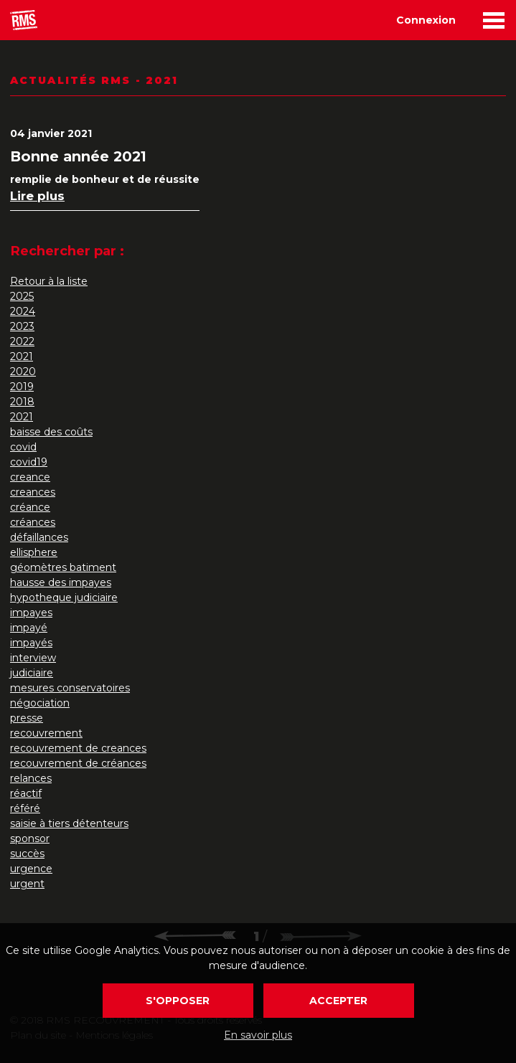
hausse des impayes (60, 582)
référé (25, 808)
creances (32, 492)
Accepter (338, 1000)
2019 (22, 386)
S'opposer (178, 1000)
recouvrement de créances (78, 763)
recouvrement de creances (78, 748)
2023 (22, 326)
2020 (23, 371)
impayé (28, 627)
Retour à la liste (49, 281)
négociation (40, 702)
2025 (22, 296)
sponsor (30, 838)
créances (32, 522)
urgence (31, 868)
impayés (31, 642)
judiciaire (31, 672)
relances (31, 778)
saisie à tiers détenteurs (69, 823)
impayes (31, 612)
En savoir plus (258, 1035)
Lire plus (37, 196)
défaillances (39, 537)
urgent (27, 883)
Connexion (426, 20)
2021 (21, 356)
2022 (22, 341)
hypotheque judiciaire (64, 597)
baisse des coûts (51, 431)
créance (30, 507)
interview (33, 657)
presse (26, 718)
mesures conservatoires (70, 687)
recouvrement (46, 733)
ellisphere (33, 552)
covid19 (28, 461)
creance (30, 477)
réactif (26, 793)
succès (27, 853)
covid (23, 446)
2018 (22, 401)
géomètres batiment (63, 567)
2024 (22, 311)
